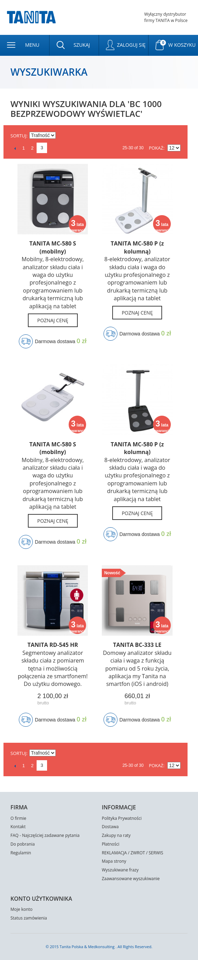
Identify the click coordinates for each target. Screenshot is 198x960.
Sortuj (18, 136)
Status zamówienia (28, 918)
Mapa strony (114, 861)
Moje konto (21, 909)
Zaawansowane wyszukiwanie (131, 879)
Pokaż (156, 148)
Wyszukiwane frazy (120, 870)
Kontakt (17, 827)
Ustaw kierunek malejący (62, 135)
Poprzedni (14, 148)
